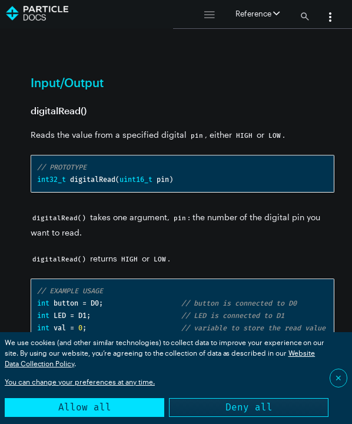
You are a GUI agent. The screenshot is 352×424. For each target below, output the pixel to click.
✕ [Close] (338, 377)
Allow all (84, 407)
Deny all (249, 407)
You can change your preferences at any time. (80, 381)
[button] (330, 18)
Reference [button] (257, 13)
